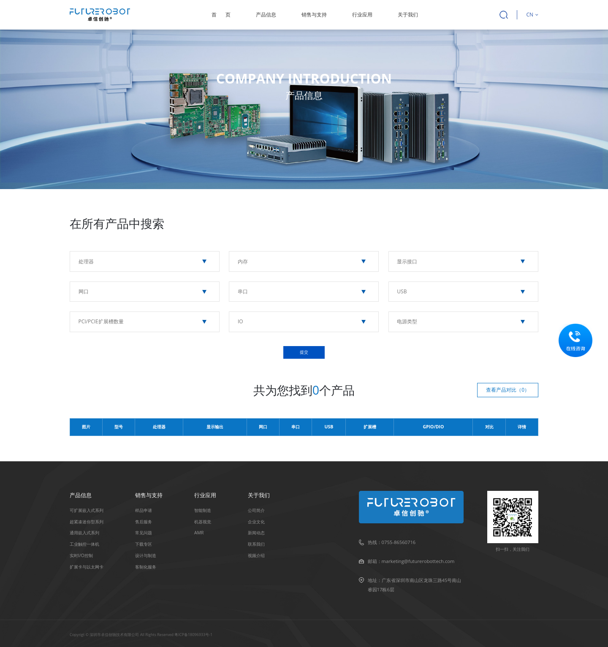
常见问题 (143, 533)
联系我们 (256, 544)
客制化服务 (145, 567)
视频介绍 (256, 555)
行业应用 (362, 14)
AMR (199, 533)
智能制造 (202, 510)
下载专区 (143, 544)
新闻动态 (256, 533)
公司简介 (256, 510)
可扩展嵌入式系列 (86, 510)
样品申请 (143, 510)
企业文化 (256, 522)
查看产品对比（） (507, 389)
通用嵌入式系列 (84, 533)
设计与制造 (145, 555)
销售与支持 (314, 14)
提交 (304, 352)
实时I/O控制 (81, 555)
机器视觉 (202, 522)
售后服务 (143, 522)
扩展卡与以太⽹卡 (86, 567)
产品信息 (266, 14)
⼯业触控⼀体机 (84, 544)
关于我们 (408, 14)
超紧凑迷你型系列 (86, 522)
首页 (221, 14)
